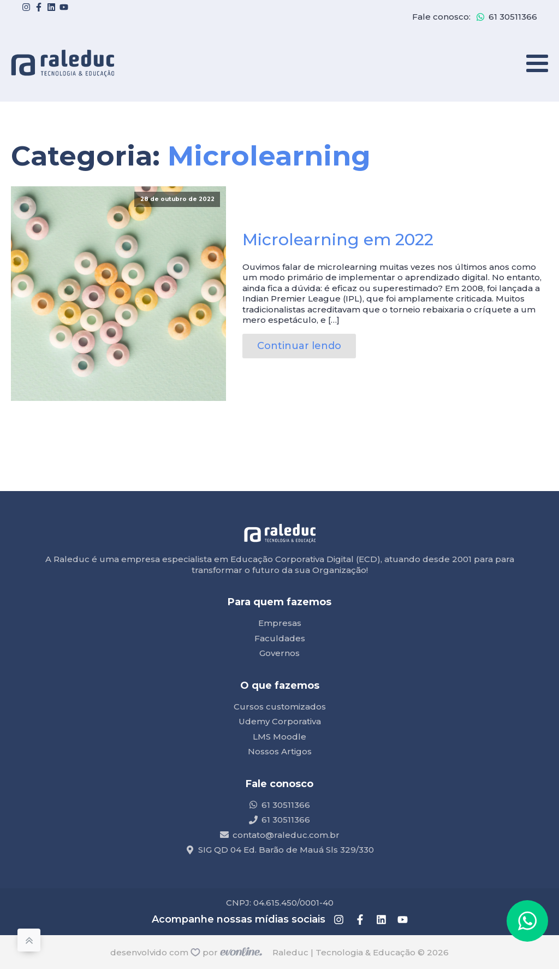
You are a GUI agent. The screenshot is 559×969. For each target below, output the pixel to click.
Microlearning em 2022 (337, 239)
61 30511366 (513, 16)
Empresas (279, 623)
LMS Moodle (279, 736)
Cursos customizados (280, 706)
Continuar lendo (299, 346)
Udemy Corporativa (280, 721)
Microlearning (269, 156)
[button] (527, 921)
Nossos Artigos (280, 751)
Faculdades (279, 638)
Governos (279, 653)
